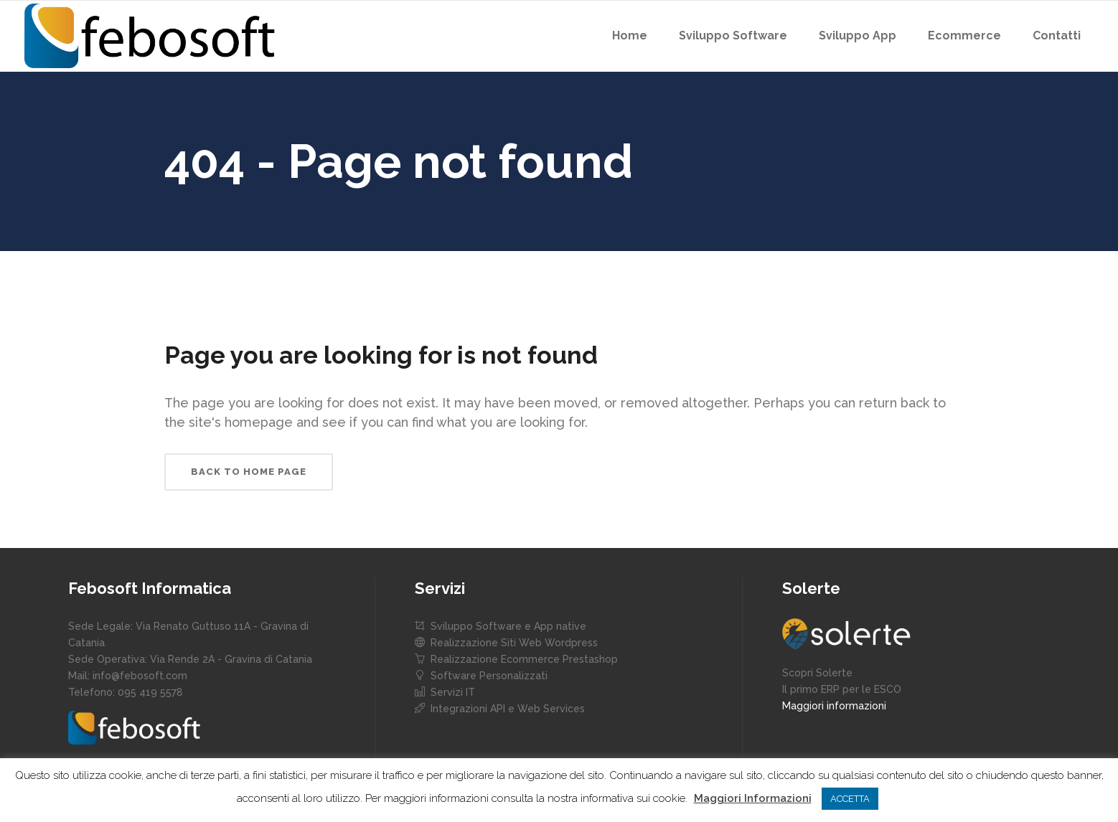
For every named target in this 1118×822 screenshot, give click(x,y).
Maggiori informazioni (834, 706)
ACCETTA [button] (850, 798)
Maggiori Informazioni (753, 798)
